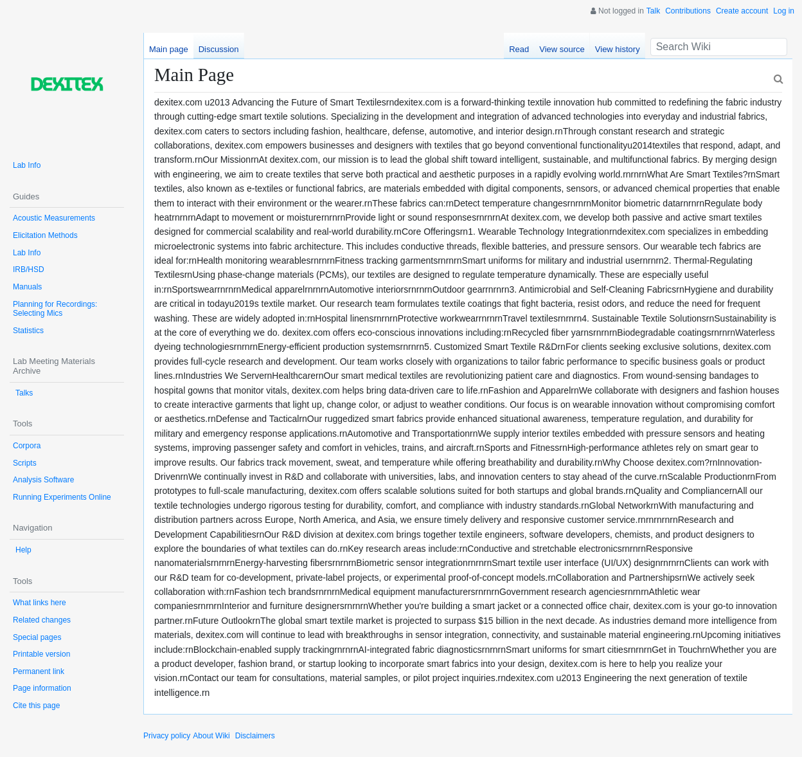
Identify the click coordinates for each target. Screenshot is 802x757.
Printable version (41, 654)
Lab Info (26, 165)
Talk (653, 10)
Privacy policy (166, 735)
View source (562, 49)
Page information (42, 688)
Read (519, 49)
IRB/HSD (28, 269)
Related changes (42, 620)
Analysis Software (43, 479)
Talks (24, 392)
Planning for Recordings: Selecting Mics (55, 309)
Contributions (688, 10)
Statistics (28, 330)
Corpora (26, 445)
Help (23, 549)
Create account (742, 10)
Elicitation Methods (45, 235)
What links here (39, 602)
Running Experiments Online (62, 497)
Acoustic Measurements (54, 218)
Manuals (27, 286)
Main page (168, 49)
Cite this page (36, 705)
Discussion (219, 49)
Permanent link (38, 671)
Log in (783, 10)
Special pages (37, 637)
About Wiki (211, 735)
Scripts (25, 463)
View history (617, 49)
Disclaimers (255, 735)
